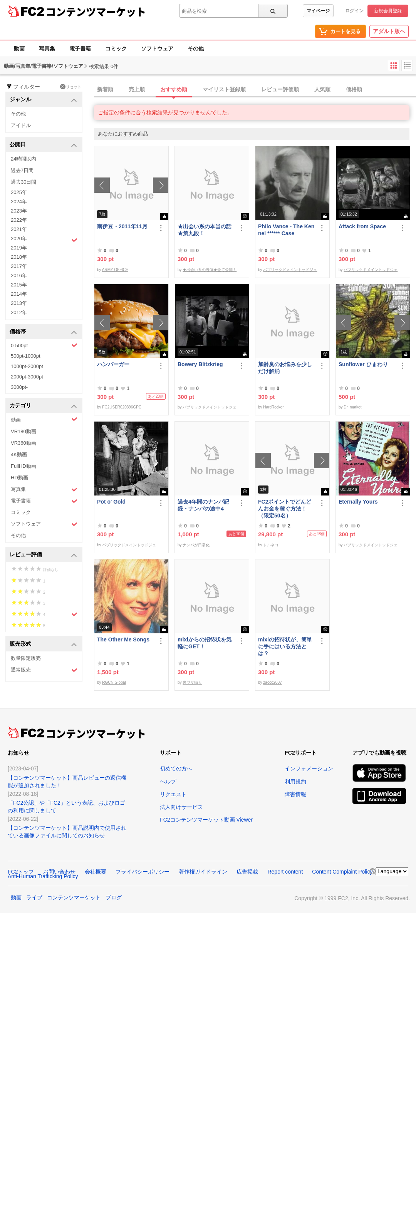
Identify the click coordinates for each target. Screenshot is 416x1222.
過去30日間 (23, 182)
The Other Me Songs (123, 639)
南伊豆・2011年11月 (122, 226)
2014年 (19, 294)
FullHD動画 (23, 466)
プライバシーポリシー (142, 872)
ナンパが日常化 (196, 545)
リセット (70, 86)
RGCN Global (114, 682)
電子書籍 (80, 48)
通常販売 (44, 670)
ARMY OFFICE (115, 270)
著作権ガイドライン (203, 872)
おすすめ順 (173, 89)
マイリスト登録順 (224, 89)
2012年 (19, 312)
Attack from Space (362, 226)
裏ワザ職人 (192, 682)
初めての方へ (176, 768)
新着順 (105, 89)
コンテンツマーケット (96, 11)
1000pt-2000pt (27, 366)
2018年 (19, 257)
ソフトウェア (157, 48)
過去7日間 (22, 170)
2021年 (19, 229)
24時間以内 (23, 159)
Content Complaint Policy (342, 872)
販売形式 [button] (43, 644)
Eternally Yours (358, 502)
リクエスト (173, 794)
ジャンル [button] (43, 100)
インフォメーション (309, 768)
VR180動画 (23, 431)
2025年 (19, 192)
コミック (116, 48)
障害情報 (295, 794)
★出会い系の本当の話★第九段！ (204, 229)
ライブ (34, 897)
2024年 (19, 201)
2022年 (19, 220)
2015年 (19, 285)
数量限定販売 (26, 658)
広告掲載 (247, 872)
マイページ (318, 10)
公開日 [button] (43, 145)
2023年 (19, 211)
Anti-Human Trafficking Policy (43, 876)
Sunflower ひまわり (363, 364)
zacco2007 (272, 682)
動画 (19, 48)
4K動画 (19, 454)
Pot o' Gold (111, 502)
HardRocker (273, 407)
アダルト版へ (389, 31)
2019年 (19, 248)
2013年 (19, 303)
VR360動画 (23, 443)
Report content (285, 872)
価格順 (354, 89)
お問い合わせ (59, 872)
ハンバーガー (113, 364)
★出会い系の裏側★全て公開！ (210, 270)
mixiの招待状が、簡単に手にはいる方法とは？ (285, 646)
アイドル (21, 125)
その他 (196, 48)
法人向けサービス (181, 807)
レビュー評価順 (280, 89)
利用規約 (295, 781)
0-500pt (44, 345)
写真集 (47, 48)
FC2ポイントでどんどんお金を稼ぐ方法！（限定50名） (284, 509)
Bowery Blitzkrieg (200, 364)
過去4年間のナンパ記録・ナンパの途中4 (203, 505)
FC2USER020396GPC (121, 407)
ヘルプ (168, 781)
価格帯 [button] (43, 332)
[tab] (255, 89)
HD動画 (19, 477)
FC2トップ (21, 872)
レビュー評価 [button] (43, 555)
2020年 (44, 239)
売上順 (137, 89)
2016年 (19, 275)
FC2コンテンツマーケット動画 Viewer (206, 820)
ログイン (354, 10)
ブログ (114, 897)
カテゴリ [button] (43, 406)
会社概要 (95, 872)
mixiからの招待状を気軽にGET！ (204, 643)
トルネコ (270, 545)
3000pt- (19, 387)
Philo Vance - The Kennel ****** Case (286, 229)
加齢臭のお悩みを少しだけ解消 (285, 367)
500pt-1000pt (25, 356)
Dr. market (352, 407)
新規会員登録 (388, 10)
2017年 (19, 266)
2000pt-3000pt (27, 377)
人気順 (322, 89)
